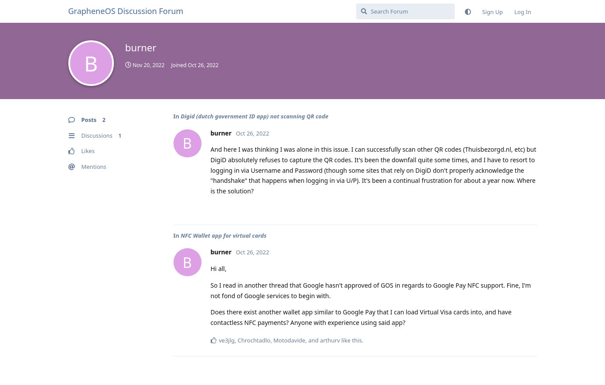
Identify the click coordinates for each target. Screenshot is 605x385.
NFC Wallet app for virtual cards (223, 235)
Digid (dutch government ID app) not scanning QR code (254, 116)
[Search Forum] (405, 11)
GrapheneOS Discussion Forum (126, 11)
